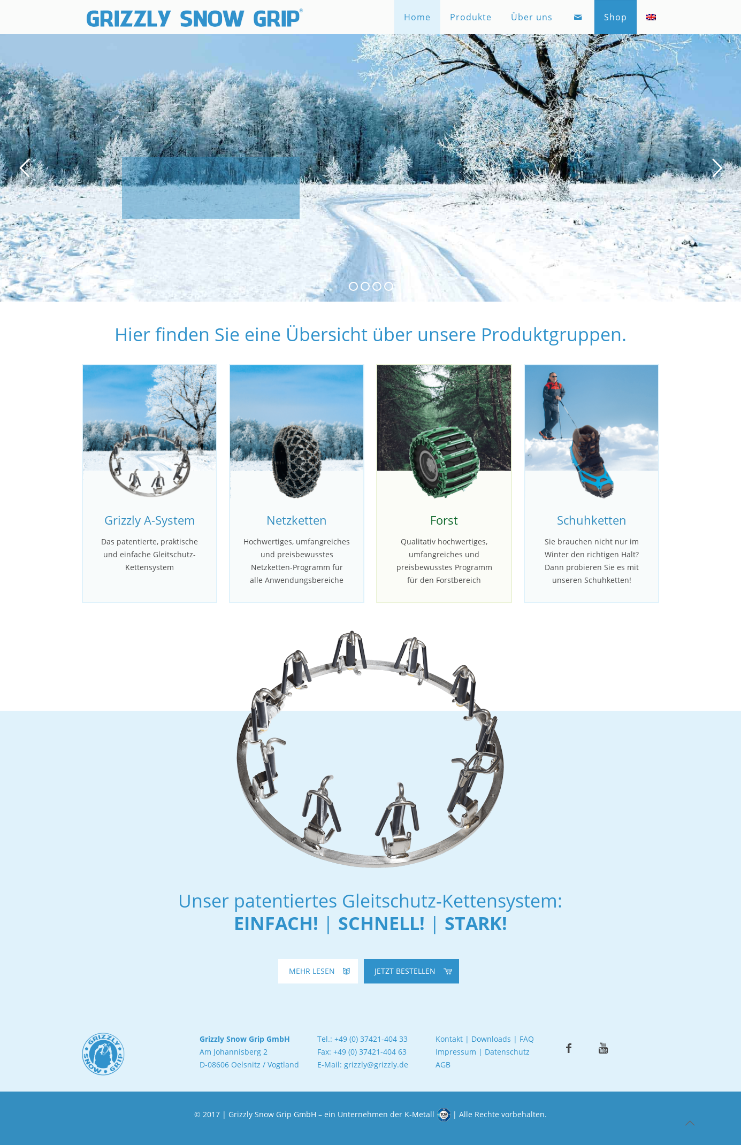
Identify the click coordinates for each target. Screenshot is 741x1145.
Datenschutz (507, 1052)
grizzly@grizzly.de (376, 1064)
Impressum (456, 1052)
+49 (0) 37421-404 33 (371, 1039)
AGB (443, 1064)
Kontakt (449, 1039)
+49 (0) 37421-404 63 (370, 1052)
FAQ (527, 1039)
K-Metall (419, 1114)
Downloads (491, 1039)
